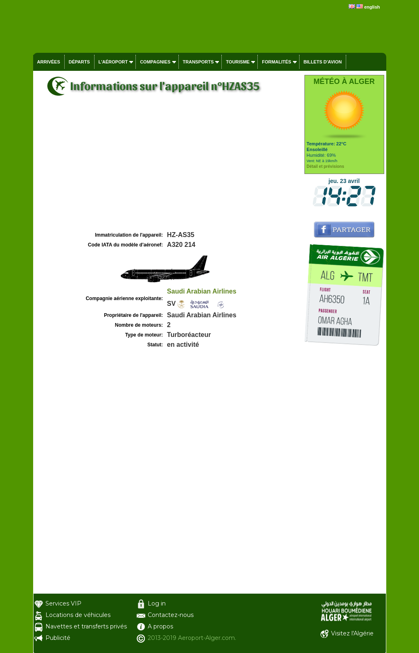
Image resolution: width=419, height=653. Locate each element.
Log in (157, 603)
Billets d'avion (323, 61)
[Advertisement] (167, 168)
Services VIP (63, 603)
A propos (160, 626)
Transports (198, 61)
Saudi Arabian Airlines (202, 291)
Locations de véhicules (77, 615)
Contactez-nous (171, 615)
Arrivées (48, 61)
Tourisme (238, 61)
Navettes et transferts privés (86, 626)
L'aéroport (113, 61)
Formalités (276, 61)
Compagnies (155, 61)
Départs (79, 61)
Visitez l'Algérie (352, 633)
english (372, 7)
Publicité (57, 638)
